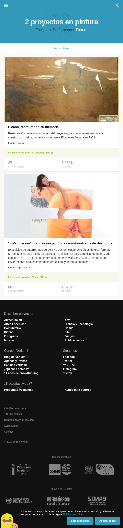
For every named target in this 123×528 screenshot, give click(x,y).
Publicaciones (74, 340)
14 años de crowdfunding (21, 373)
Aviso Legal (11, 425)
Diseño (9, 332)
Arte (67, 320)
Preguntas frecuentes (18, 389)
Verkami (62, 6)
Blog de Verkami (15, 356)
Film (67, 332)
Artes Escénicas (15, 324)
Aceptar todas (107, 520)
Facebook (69, 356)
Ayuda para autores (78, 389)
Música (9, 340)
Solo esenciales (80, 520)
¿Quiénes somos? (16, 369)
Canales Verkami (15, 365)
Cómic (69, 328)
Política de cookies (73, 514)
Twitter (67, 361)
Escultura (43, 30)
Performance (63, 30)
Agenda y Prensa (15, 361)
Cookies (9, 431)
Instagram (70, 369)
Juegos (70, 336)
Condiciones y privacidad (19, 420)
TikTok (67, 373)
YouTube (69, 365)
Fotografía (11, 336)
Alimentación (13, 320)
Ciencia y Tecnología (79, 324)
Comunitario (12, 328)
